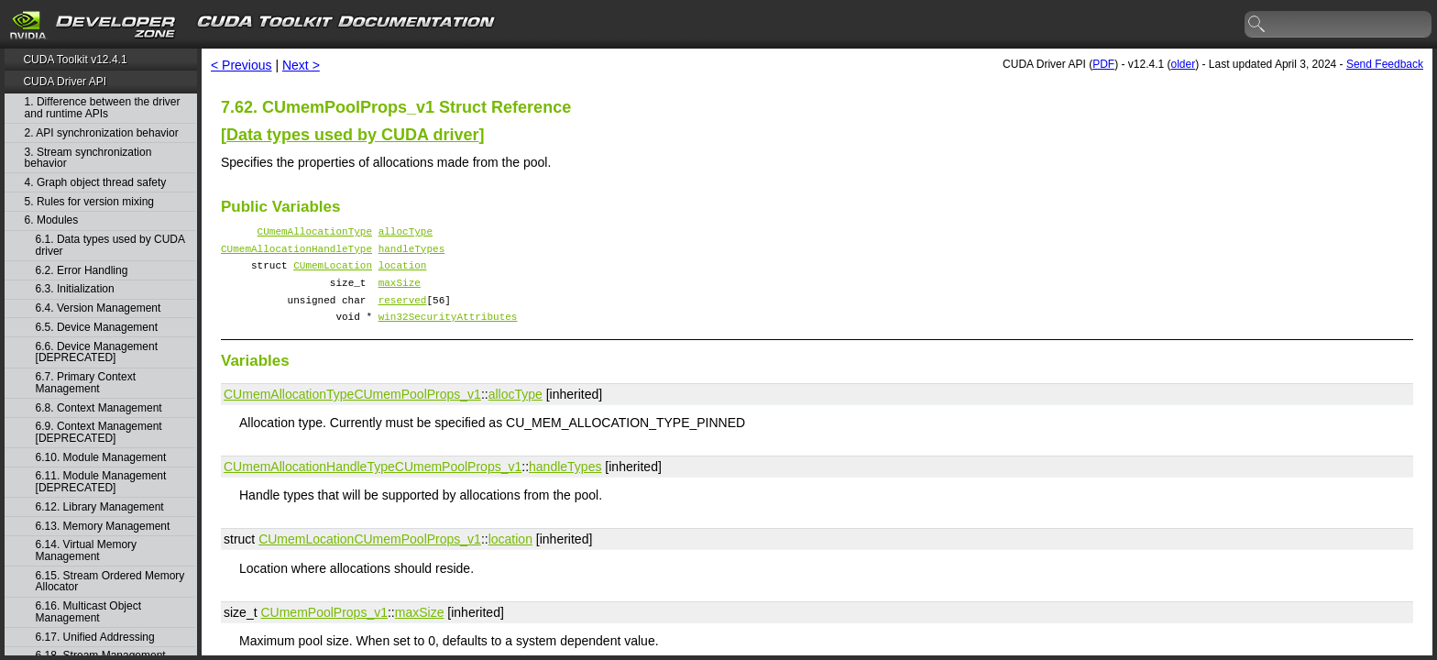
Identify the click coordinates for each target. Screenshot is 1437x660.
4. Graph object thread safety (96, 183)
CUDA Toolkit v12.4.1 (74, 59)
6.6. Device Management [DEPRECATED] (97, 352)
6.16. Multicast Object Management (88, 611)
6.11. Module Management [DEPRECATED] (101, 481)
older (1182, 64)
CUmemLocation (332, 273)
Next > (301, 65)
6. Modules (52, 220)
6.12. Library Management (100, 507)
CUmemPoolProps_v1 (417, 410)
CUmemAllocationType (315, 233)
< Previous (241, 65)
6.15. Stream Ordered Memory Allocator (110, 581)
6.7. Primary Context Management (86, 382)
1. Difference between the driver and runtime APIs (103, 107)
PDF (1103, 64)
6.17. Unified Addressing (95, 638)
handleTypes (411, 253)
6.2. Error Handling (82, 271)
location (402, 273)
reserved (402, 313)
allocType (405, 233)
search (1257, 25)
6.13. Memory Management (103, 527)
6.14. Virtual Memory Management (86, 550)
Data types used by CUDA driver (352, 135)
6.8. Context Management (99, 408)
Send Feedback (1384, 64)
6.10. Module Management (101, 458)
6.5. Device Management (97, 328)
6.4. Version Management (98, 308)
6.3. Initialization (75, 289)
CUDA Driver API (64, 81)
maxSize (399, 293)
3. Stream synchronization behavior (88, 158)
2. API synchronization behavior (102, 133)
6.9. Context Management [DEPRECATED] (99, 432)
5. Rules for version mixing (89, 202)
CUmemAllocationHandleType (296, 253)
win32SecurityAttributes (448, 332)
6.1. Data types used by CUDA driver (110, 245)
